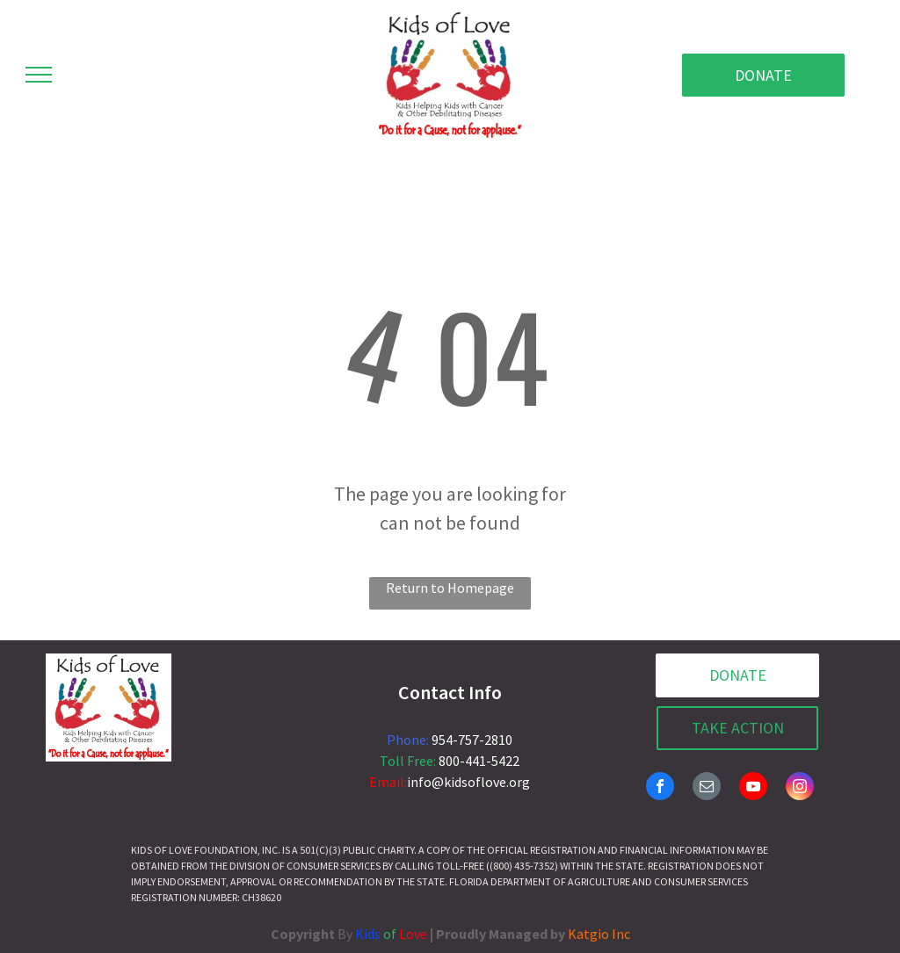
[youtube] (753, 788)
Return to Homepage (450, 587)
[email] (707, 788)
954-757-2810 (472, 739)
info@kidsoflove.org (468, 782)
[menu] (39, 74)
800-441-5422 (479, 760)
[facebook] (660, 788)
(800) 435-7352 (522, 865)
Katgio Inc (599, 933)
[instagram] (800, 788)
